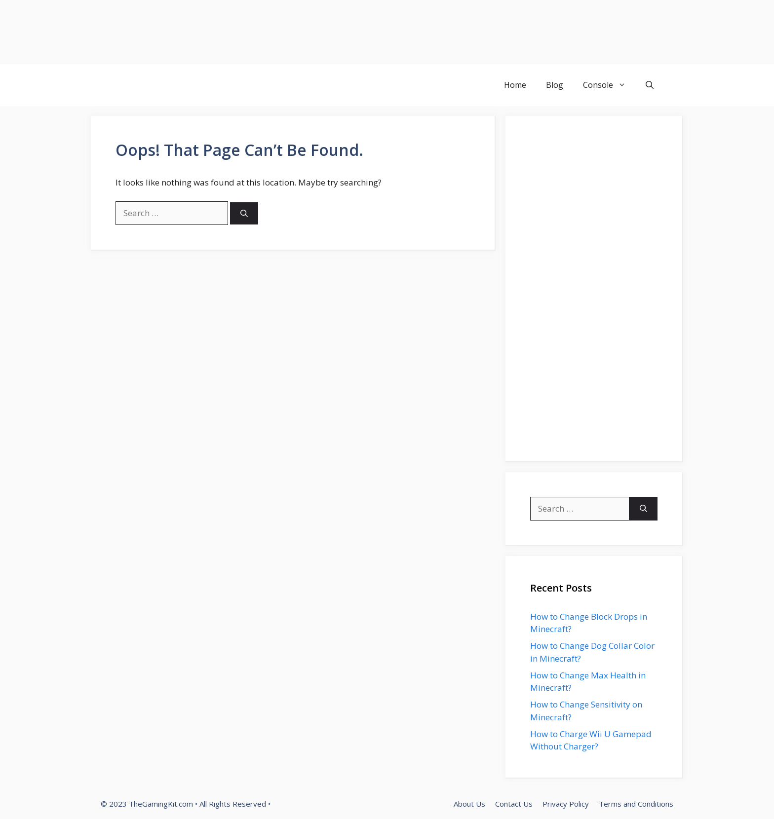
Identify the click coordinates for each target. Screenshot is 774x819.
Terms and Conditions (636, 804)
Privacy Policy (565, 804)
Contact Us (514, 804)
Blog (554, 84)
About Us (469, 804)
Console (609, 85)
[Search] (244, 213)
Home (515, 84)
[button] (649, 85)
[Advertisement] (296, 32)
